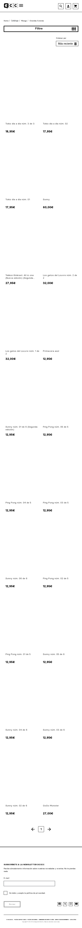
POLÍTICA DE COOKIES (33, 919)
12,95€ (47, 359)
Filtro (55, 29)
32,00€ (48, 283)
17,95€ (47, 131)
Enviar (12, 904)
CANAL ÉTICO (73, 919)
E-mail (6, 878)
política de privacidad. (35, 893)
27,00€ (48, 813)
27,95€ (11, 283)
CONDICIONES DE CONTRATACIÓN (46, 919)
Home (6, 21)
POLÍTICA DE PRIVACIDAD (20, 919)
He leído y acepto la (27, 893)
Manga (24, 21)
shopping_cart (75, 6)
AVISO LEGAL (9, 919)
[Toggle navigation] (21, 6)
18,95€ (10, 131)
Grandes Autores (37, 21)
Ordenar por (61, 38)
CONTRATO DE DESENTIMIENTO (62, 919)
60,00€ (48, 207)
